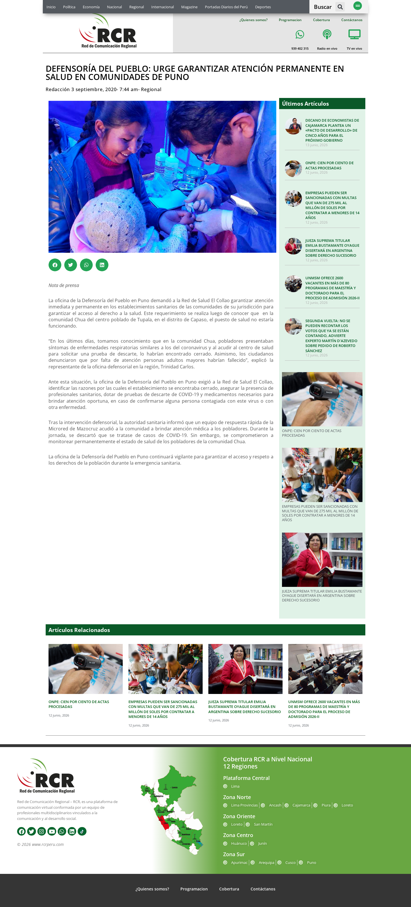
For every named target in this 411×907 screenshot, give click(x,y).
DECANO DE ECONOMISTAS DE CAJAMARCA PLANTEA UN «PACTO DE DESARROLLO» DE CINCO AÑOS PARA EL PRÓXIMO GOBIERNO (332, 130)
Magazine (189, 6)
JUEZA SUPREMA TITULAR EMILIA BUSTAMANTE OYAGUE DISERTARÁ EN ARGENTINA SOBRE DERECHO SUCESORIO (332, 248)
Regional (136, 6)
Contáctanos (351, 19)
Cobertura (321, 19)
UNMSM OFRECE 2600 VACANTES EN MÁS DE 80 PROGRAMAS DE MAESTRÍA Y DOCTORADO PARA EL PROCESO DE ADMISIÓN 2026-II (332, 287)
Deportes (263, 6)
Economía (91, 6)
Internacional (162, 6)
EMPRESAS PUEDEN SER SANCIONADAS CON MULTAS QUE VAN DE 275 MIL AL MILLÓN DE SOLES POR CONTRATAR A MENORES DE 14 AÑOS (332, 205)
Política (69, 6)
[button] (340, 6)
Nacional (114, 6)
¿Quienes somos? (253, 19)
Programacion (290, 19)
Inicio (51, 6)
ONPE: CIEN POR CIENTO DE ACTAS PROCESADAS (329, 165)
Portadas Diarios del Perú (226, 6)
